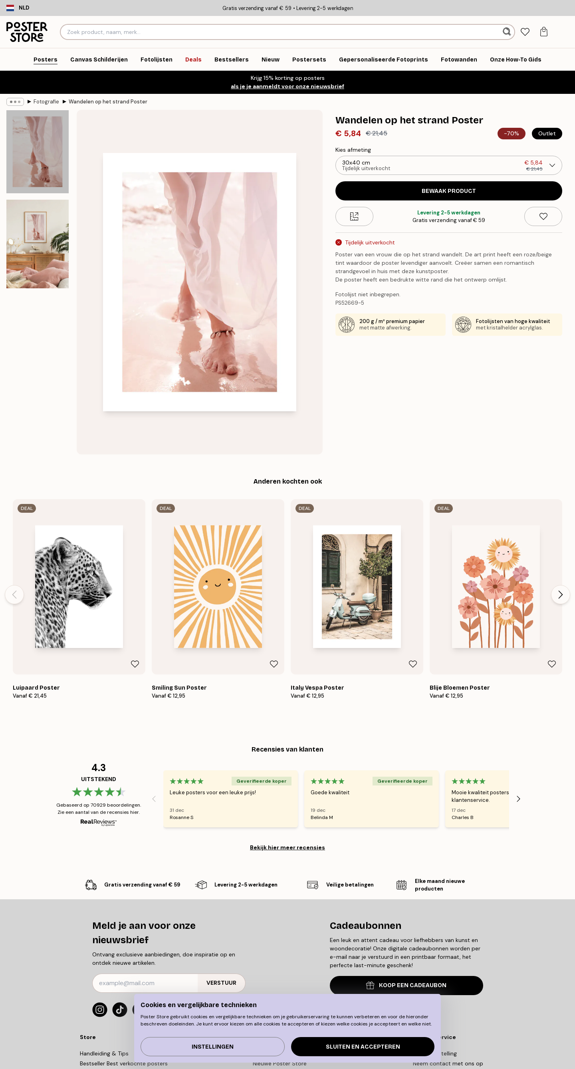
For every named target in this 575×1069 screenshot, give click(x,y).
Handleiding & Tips (104, 1053)
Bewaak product (449, 191)
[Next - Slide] (560, 594)
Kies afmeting (353, 149)
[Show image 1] (37, 151)
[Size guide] (354, 216)
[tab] (525, 32)
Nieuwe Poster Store (280, 1063)
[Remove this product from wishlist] (543, 216)
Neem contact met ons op (448, 1063)
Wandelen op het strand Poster (108, 101)
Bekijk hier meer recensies (287, 847)
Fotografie (46, 101)
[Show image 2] (37, 244)
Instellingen (213, 1046)
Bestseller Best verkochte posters (124, 1063)
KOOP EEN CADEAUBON (406, 985)
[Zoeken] (507, 32)
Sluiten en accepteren (363, 1046)
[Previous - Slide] (14, 594)
